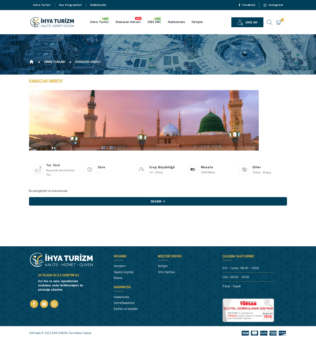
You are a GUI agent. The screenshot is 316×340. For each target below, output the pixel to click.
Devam (156, 201)
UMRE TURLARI (54, 62)
